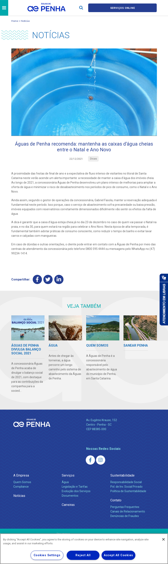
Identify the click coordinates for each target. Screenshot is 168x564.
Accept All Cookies (118, 555)
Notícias (25, 20)
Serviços (68, 476)
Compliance (21, 487)
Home (14, 20)
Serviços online (122, 7)
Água (65, 482)
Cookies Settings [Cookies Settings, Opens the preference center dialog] (47, 555)
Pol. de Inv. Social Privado (126, 487)
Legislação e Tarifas (75, 487)
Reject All (82, 555)
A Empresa (21, 476)
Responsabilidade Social (126, 482)
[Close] (163, 539)
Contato (115, 501)
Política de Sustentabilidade (128, 491)
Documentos (70, 496)
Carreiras (68, 505)
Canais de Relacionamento (127, 511)
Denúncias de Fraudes (124, 516)
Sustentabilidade (122, 476)
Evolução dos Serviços (76, 491)
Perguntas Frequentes (124, 507)
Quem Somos (22, 482)
